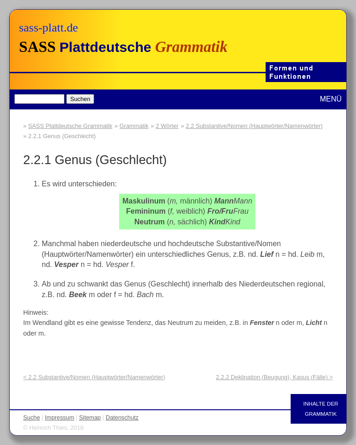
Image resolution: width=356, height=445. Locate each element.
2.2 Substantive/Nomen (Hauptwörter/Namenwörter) (254, 125)
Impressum (59, 417)
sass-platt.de (48, 27)
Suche (31, 417)
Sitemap (90, 417)
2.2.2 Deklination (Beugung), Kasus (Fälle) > (274, 377)
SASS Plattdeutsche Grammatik (70, 125)
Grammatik (134, 125)
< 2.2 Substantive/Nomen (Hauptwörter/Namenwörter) (94, 377)
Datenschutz (122, 417)
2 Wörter (167, 125)
